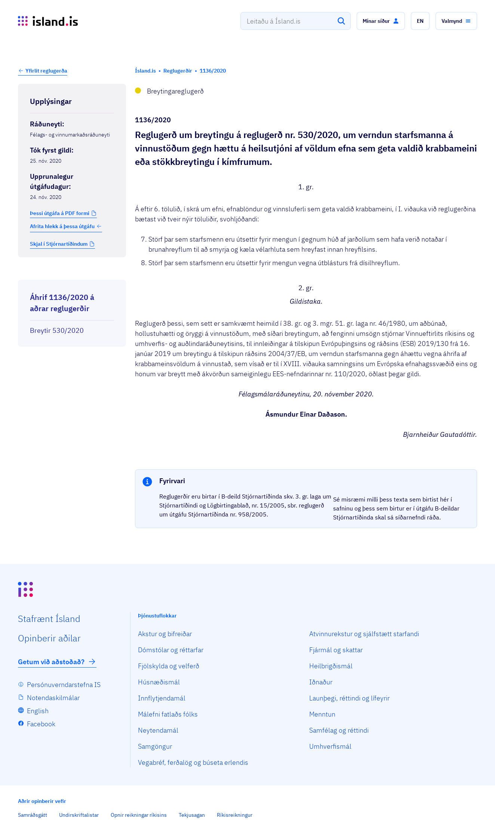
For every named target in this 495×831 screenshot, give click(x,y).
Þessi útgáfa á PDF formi (59, 213)
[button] (381, 21)
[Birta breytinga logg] (72, 273)
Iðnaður (320, 682)
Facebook (41, 724)
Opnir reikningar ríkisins (139, 815)
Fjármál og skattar (336, 650)
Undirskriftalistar (79, 815)
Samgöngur (155, 746)
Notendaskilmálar (53, 697)
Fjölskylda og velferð (168, 666)
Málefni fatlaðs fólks (168, 714)
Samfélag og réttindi (339, 730)
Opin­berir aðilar (49, 638)
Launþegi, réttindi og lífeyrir (349, 698)
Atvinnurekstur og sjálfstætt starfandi (364, 633)
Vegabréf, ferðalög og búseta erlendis (193, 762)
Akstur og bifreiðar (165, 633)
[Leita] (341, 20)
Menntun (322, 714)
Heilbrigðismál (331, 666)
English (38, 710)
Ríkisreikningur (234, 815)
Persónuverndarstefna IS (64, 684)
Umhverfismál (330, 746)
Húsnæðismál (159, 682)
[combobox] (295, 21)
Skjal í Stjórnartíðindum (58, 243)
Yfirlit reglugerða (46, 70)
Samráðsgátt (32, 815)
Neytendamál (158, 730)
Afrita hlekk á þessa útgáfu (66, 226)
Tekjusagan (192, 815)
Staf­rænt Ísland (49, 619)
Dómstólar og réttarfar (170, 650)
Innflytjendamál (161, 698)
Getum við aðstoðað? (57, 661)
